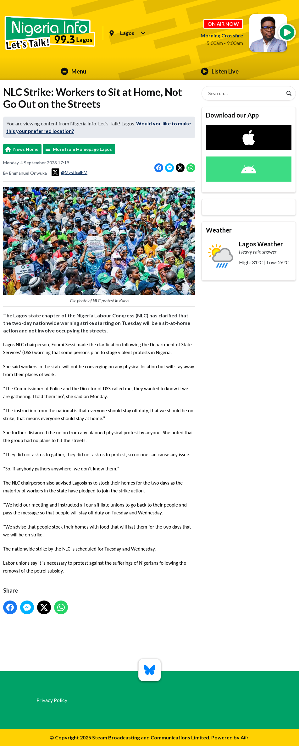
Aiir (244, 737)
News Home (25, 149)
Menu (73, 71)
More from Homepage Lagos (82, 149)
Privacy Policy (51, 700)
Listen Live (220, 71)
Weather (219, 230)
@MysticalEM (69, 172)
